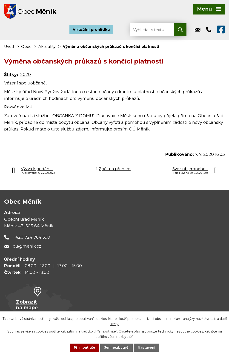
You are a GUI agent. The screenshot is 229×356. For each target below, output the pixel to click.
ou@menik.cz (27, 246)
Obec (26, 47)
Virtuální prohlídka (91, 30)
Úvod (9, 47)
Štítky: (11, 75)
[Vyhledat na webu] (148, 30)
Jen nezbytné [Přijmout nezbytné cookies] (117, 347)
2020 (25, 75)
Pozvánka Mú (18, 107)
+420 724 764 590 (31, 237)
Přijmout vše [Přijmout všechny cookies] (84, 347)
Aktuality (47, 47)
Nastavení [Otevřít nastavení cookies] (146, 347)
